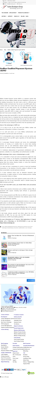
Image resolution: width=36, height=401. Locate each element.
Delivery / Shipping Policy (28, 362)
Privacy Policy (26, 356)
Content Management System (7, 318)
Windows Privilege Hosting (19, 335)
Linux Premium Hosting (19, 339)
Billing (23, 16)
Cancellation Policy (27, 358)
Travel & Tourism (17, 318)
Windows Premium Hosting (19, 332)
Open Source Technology (6, 322)
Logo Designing (4, 354)
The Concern (5, 12)
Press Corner (15, 358)
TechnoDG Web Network (28, 345)
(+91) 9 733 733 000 (12, 2)
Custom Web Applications (6, 325)
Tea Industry (16, 324)
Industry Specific (18, 316)
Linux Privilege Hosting (19, 341)
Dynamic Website (4, 347)
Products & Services (24, 12)
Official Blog (25, 351)
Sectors (4, 16)
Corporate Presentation (6, 359)
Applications (13, 12)
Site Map (15, 362)
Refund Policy (26, 360)
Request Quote (16, 353)
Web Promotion (26, 343)
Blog (27, 16)
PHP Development (5, 324)
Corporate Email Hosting (18, 349)
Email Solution (16, 345)
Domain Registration (18, 328)
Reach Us (17, 16)
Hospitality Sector (18, 320)
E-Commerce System (19, 314)
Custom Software (5, 314)
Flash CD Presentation (6, 358)
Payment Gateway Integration (7, 327)
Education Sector (17, 322)
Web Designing (4, 343)
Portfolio (15, 343)
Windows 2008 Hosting (19, 330)
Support (10, 16)
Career (14, 356)
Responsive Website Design (7, 350)
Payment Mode (26, 363)
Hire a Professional (17, 354)
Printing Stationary (5, 356)
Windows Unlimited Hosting (20, 333)
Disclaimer (25, 354)
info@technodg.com (11, 3)
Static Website (4, 348)
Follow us (20, 3)
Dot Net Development (5, 320)
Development (4, 316)
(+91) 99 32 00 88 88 (21, 2)
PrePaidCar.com (26, 349)
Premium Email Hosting (18, 347)
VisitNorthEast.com (27, 347)
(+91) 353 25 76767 (11, 0)
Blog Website (4, 345)
